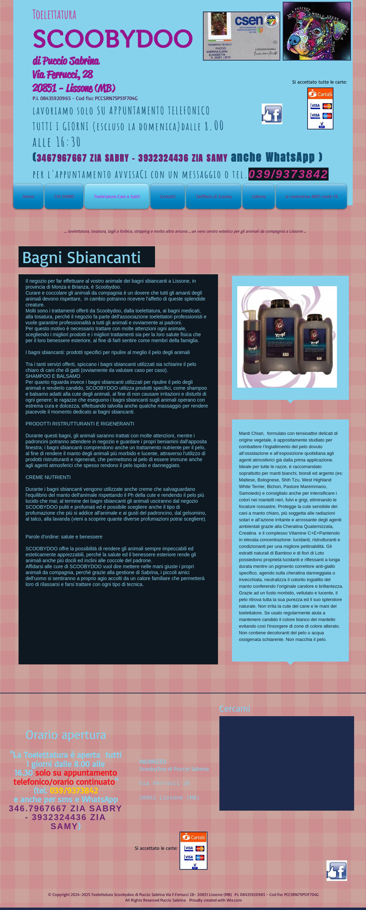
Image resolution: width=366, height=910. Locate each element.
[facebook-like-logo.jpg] (336, 870)
